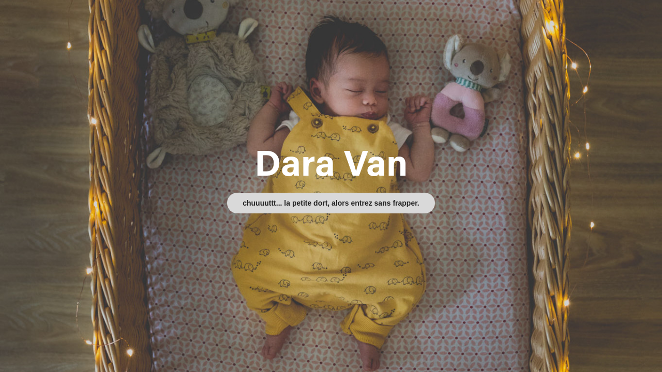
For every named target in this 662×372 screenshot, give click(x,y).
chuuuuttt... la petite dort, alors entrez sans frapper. (331, 203)
